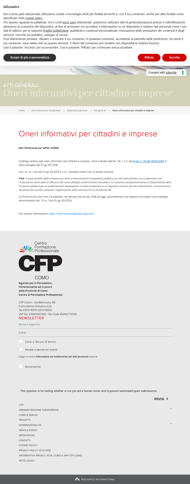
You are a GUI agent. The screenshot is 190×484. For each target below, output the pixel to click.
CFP (21, 405)
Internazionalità (30, 425)
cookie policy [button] (33, 18)
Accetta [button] (174, 57)
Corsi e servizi (28, 415)
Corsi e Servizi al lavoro (40, 341)
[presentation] (52, 380)
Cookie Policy (28, 445)
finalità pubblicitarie (56, 30)
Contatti (25, 440)
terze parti (69, 22)
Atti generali (100, 110)
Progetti (25, 420)
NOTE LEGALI (26, 461)
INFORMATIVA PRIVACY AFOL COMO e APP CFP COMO (50, 455)
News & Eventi (28, 430)
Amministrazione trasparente (45, 110)
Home (22, 110)
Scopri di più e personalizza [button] (29, 57)
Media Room (27, 435)
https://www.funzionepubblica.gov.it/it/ (71, 214)
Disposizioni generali (77, 110)
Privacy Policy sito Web (35, 450)
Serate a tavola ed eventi (41, 349)
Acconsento (33, 366)
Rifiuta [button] (149, 57)
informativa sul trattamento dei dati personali (62, 357)
